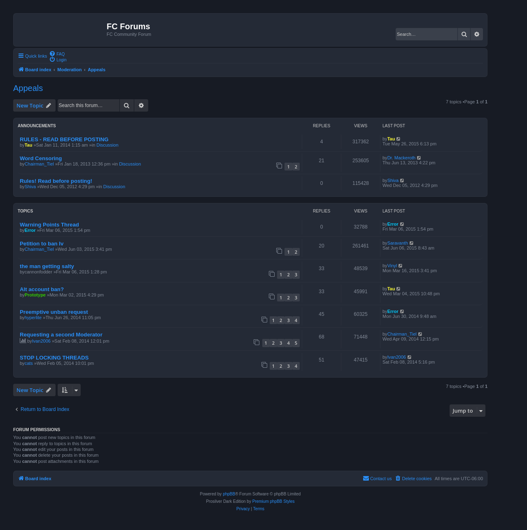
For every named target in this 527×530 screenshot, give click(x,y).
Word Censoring (41, 158)
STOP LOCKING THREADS (54, 358)
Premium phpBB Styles (273, 501)
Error (30, 230)
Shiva (30, 186)
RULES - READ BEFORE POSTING (64, 139)
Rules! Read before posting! (56, 181)
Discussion (107, 144)
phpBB (229, 494)
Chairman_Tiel (39, 163)
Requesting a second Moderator (61, 335)
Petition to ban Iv (41, 243)
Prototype (35, 294)
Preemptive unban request (54, 312)
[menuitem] (57, 53)
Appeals (28, 88)
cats (29, 363)
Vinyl (392, 265)
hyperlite (33, 317)
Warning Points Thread (49, 225)
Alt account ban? (42, 289)
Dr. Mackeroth (401, 157)
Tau (29, 144)
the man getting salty (47, 266)
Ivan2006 (41, 341)
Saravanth (397, 242)
